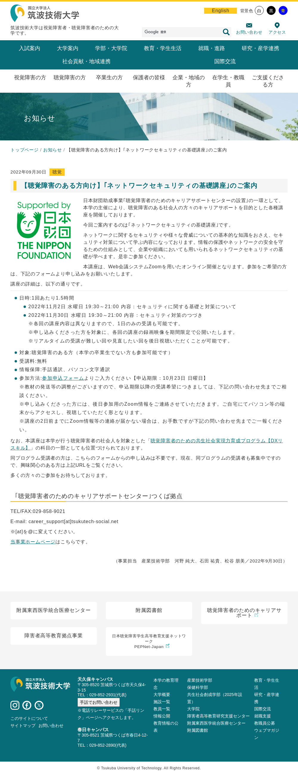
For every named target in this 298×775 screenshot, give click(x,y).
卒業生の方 (109, 77)
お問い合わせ (249, 32)
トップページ (24, 149)
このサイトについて (29, 718)
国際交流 (225, 61)
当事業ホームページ (32, 541)
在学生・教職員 (228, 81)
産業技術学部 (199, 680)
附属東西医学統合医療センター (216, 723)
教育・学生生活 (162, 48)
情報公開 (161, 716)
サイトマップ (22, 725)
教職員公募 (264, 723)
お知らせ (52, 149)
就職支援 (262, 716)
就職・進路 (211, 48)
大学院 (193, 709)
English (220, 10)
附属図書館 (197, 730)
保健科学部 (197, 687)
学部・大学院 (111, 48)
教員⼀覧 (161, 709)
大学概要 (161, 694)
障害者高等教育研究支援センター (218, 716)
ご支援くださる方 (268, 81)
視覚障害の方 (30, 77)
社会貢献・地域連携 (86, 61)
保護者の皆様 (149, 77)
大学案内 (67, 48)
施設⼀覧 (161, 702)
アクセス (277, 32)
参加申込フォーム (63, 378)
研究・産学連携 (260, 48)
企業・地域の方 (189, 81)
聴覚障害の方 (70, 77)
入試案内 (29, 48)
